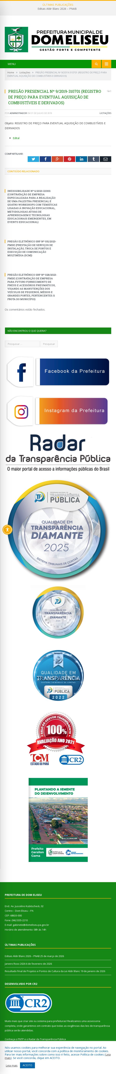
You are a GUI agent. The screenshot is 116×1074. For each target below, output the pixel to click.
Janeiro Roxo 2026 (15, 963)
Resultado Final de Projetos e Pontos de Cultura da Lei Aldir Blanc (42, 971)
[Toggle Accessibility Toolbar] (7, 529)
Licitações (105, 113)
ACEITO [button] (27, 1065)
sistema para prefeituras (51, 1021)
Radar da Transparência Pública (47, 1039)
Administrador (18, 113)
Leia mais (12, 1065)
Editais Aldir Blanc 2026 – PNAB (57, 8)
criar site (28, 1021)
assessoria (93, 1021)
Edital (16, 138)
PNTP (21, 1039)
